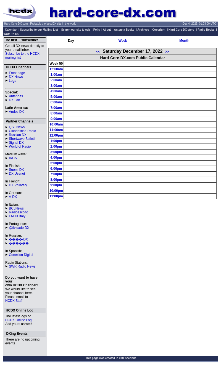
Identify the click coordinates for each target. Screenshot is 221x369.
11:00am (56, 130)
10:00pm (56, 191)
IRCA (13, 158)
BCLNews (16, 208)
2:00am (56, 80)
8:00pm (56, 180)
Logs (12, 81)
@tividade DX (19, 228)
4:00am (56, 91)
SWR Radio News (22, 266)
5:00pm (56, 163)
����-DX (18, 239)
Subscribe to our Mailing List (39, 29)
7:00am (56, 108)
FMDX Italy (17, 216)
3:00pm (56, 152)
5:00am (56, 97)
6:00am (56, 102)
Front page (17, 73)
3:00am (56, 86)
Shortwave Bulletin (22, 139)
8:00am (56, 113)
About (107, 29)
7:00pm (56, 174)
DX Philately (18, 185)
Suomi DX (16, 170)
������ (19, 243)
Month (184, 41)
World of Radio (20, 146)
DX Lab (14, 100)
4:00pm (56, 157)
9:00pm (56, 185)
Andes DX (16, 112)
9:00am (56, 119)
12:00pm (56, 135)
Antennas (16, 96)
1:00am (56, 75)
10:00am (56, 124)
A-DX (13, 197)
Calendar (11, 29)
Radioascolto (18, 212)
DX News (16, 77)
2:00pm (56, 146)
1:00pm (56, 141)
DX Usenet (17, 174)
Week (123, 41)
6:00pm (56, 169)
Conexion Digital (21, 255)
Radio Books (206, 29)
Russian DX (17, 135)
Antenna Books (124, 29)
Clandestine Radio (22, 131)
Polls (96, 29)
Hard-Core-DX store (181, 29)
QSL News (17, 127)
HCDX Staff (13, 301)
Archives (143, 29)
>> (167, 52)
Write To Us (11, 34)
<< (98, 52)
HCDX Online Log (18, 320)
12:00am (56, 69)
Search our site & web (75, 29)
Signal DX (16, 143)
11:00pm (56, 196)
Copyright (158, 29)
